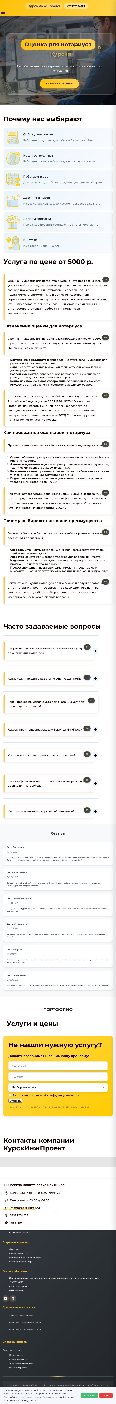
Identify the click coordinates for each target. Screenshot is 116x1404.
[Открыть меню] (3, 12)
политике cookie (31, 1397)
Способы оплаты (15, 1341)
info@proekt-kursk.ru (19, 1286)
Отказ (106, 1395)
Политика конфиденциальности (25, 1322)
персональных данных (77, 1107)
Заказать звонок (59, 83)
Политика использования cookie (25, 1329)
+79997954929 (76, 6)
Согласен (89, 1395)
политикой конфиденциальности (55, 1095)
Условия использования (21, 1315)
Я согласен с (44, 1095)
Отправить (15, 1101)
